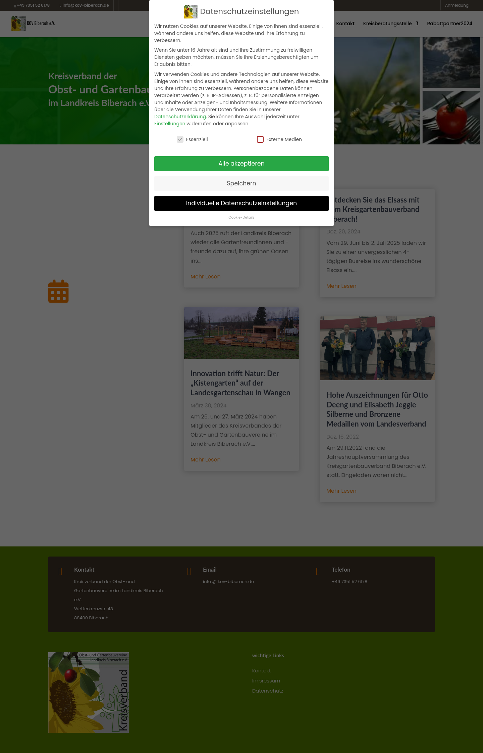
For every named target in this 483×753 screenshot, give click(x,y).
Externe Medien (279, 139)
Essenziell (192, 139)
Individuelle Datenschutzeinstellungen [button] (241, 203)
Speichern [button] (241, 183)
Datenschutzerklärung (180, 116)
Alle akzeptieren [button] (241, 164)
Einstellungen (169, 123)
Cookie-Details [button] (241, 217)
